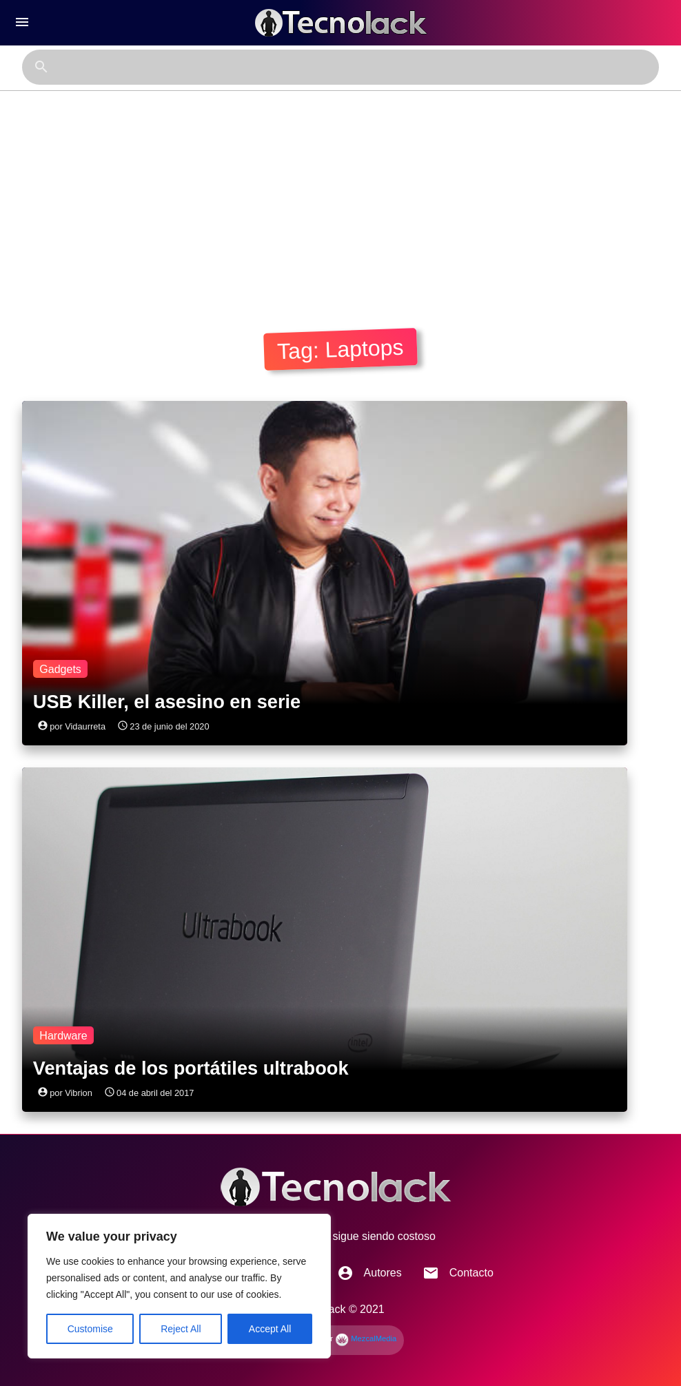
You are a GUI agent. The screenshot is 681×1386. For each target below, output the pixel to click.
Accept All (270, 1328)
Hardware (63, 1036)
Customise (90, 1328)
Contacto (458, 1273)
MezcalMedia (365, 1338)
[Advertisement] (340, 194)
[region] (179, 1286)
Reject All (181, 1328)
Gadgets (60, 669)
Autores (369, 1273)
